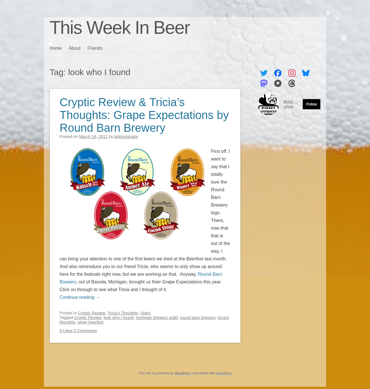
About (75, 48)
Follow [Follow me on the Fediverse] (311, 104)
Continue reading (80, 297)
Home (56, 48)
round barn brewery (197, 317)
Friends (95, 48)
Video (145, 313)
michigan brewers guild (157, 317)
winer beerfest (90, 322)
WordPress (182, 373)
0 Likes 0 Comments (78, 330)
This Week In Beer (120, 27)
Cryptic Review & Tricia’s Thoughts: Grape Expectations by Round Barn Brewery (144, 115)
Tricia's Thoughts (122, 313)
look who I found (118, 317)
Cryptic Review (91, 313)
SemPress (223, 373)
